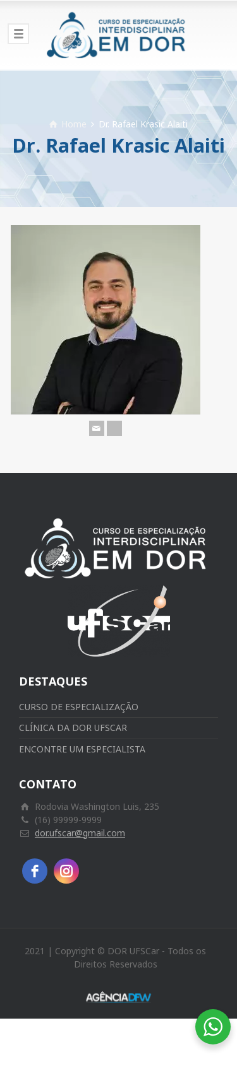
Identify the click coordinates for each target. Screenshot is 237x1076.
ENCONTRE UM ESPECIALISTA (82, 749)
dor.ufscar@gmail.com (80, 833)
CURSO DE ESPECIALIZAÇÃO (78, 707)
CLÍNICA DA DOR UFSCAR (73, 728)
